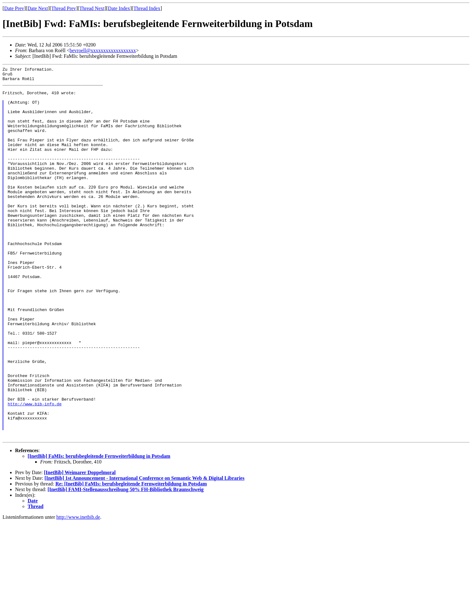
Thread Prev (63, 8)
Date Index (119, 8)
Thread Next (92, 8)
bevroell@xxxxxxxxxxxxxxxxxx (103, 50)
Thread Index (146, 8)
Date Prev (14, 8)
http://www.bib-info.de (35, 471)
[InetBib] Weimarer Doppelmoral (79, 547)
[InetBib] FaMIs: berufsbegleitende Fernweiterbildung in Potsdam (99, 530)
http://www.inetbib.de (78, 591)
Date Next (38, 8)
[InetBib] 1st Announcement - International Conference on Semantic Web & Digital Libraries (144, 552)
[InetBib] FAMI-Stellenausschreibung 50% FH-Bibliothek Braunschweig (126, 564)
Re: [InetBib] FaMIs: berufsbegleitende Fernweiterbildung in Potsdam (131, 558)
